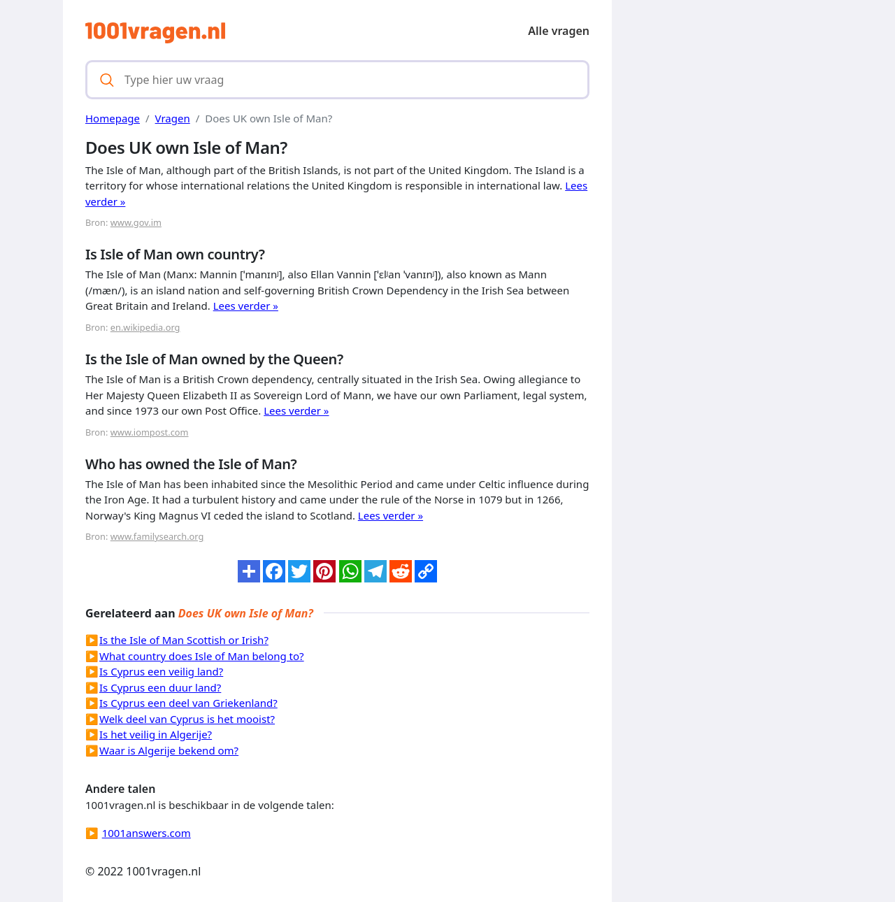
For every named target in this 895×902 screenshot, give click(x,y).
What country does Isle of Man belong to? (201, 656)
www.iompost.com (149, 432)
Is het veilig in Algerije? (155, 734)
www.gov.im (136, 222)
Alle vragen (558, 30)
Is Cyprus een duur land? (160, 687)
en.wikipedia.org (145, 327)
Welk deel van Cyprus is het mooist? (187, 719)
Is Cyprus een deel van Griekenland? (188, 703)
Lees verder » (245, 306)
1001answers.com (146, 833)
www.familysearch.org (157, 536)
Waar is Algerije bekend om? (168, 750)
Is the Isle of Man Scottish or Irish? (183, 640)
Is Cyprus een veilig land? (161, 671)
